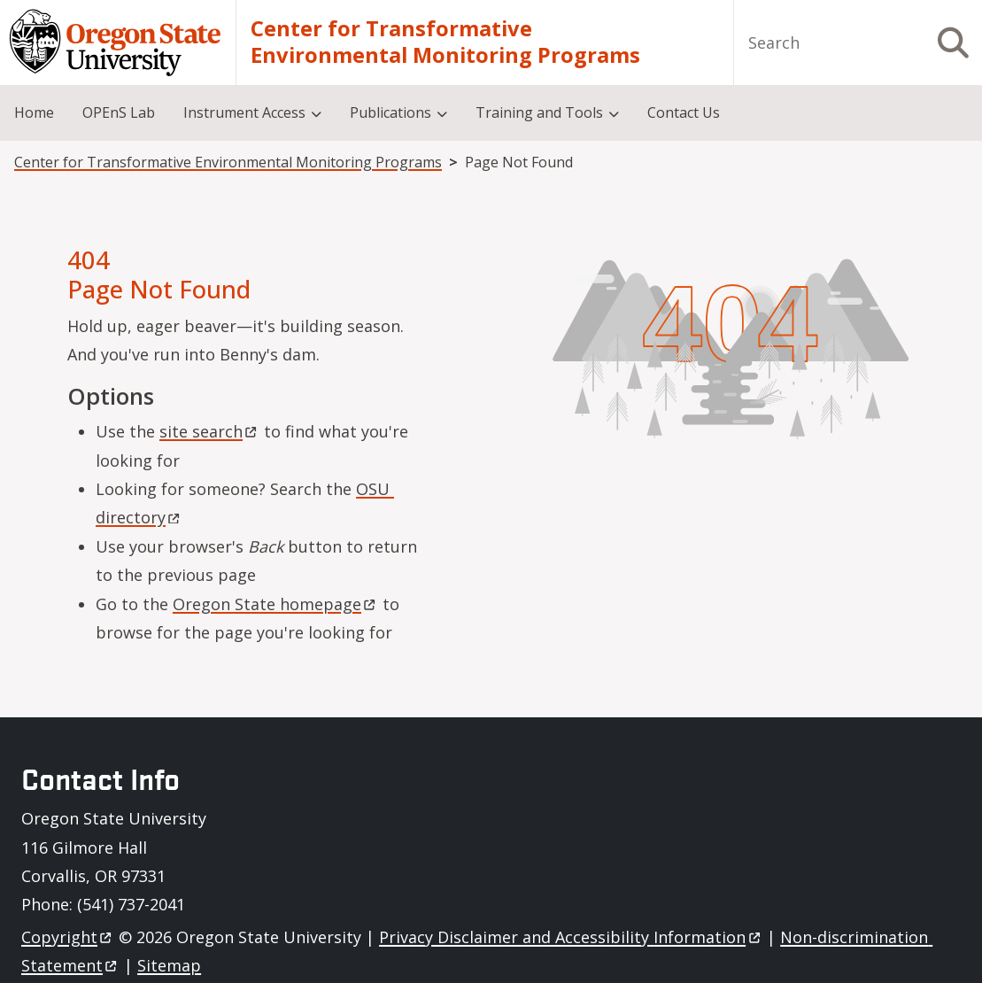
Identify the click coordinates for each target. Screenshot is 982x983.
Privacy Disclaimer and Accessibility (570, 937)
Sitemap (169, 965)
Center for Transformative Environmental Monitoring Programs (445, 42)
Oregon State (275, 604)
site (209, 431)
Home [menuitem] (34, 112)
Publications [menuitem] (390, 112)
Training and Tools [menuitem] (539, 112)
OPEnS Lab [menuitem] (118, 112)
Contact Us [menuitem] (683, 112)
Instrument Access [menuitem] (244, 112)
